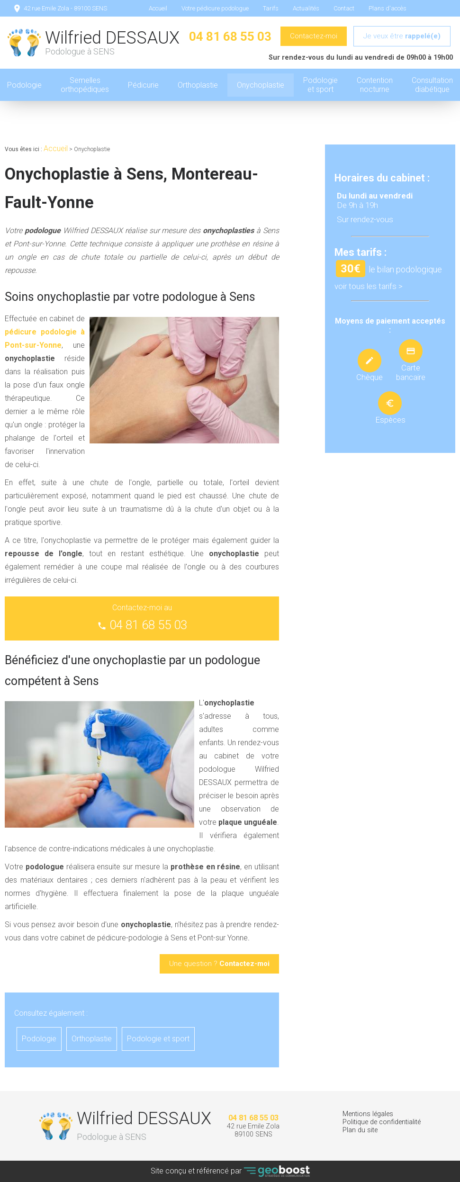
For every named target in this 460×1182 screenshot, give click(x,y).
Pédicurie (143, 85)
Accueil (158, 8)
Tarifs (271, 8)
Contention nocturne (375, 85)
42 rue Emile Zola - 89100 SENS (65, 8)
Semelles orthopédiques (85, 85)
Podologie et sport (320, 85)
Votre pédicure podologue (215, 8)
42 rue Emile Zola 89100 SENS (253, 1130)
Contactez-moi (313, 36)
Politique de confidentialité (382, 1122)
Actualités (306, 8)
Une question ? (219, 963)
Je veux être (402, 36)
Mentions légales (368, 1114)
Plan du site (360, 1130)
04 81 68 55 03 (230, 36)
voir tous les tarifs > (368, 286)
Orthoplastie (198, 85)
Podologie (39, 1038)
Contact (344, 8)
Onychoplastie (260, 85)
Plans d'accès (387, 8)
